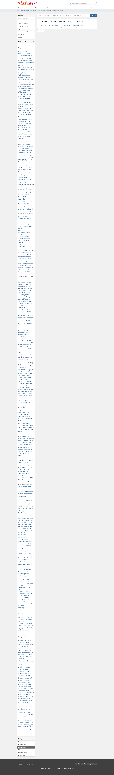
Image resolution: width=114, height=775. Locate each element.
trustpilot (28, 612)
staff (28, 566)
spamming (24, 564)
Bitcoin (28, 123)
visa (24, 642)
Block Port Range (25, 127)
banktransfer (26, 113)
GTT (32, 303)
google (19, 294)
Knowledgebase (39, 7)
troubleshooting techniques (26, 610)
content (25, 191)
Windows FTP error (27, 686)
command (21, 170)
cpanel (25, 203)
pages (20, 410)
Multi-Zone (29, 381)
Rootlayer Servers (21, 501)
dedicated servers (26, 229)
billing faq (20, 121)
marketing (27, 365)
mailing (30, 363)
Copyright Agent (23, 197)
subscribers (20, 580)
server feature (23, 535)
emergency (20, 248)
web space (24, 648)
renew (30, 480)
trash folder (31, 608)
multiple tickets (21, 385)
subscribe (31, 578)
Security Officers (21, 522)
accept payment (26, 71)
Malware (21, 365)
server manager (23, 537)
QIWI (23, 444)
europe (19, 256)
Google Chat (25, 295)
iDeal (23, 321)
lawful (30, 349)
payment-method (21, 423)
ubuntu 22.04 (29, 617)
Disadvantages (27, 236)
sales (19, 516)
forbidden (23, 273)
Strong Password (25, 578)
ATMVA (24, 104)
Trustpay (24, 612)
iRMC (21, 344)
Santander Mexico (24, 516)
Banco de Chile (21, 108)
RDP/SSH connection (29, 456)
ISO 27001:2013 (26, 344)
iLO (18, 323)
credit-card (21, 209)
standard (31, 566)
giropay (28, 292)
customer (24, 217)
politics (28, 429)
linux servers (27, 353)
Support (30, 7)
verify (23, 634)
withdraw (20, 728)
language (30, 346)
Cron (23, 211)
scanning (30, 516)
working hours (21, 730)
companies (30, 172)
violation (21, 638)
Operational (30, 405)
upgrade (20, 628)
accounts (24, 81)
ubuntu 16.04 (27, 616)
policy (25, 430)
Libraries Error (29, 350)
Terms (27, 598)
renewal (19, 482)
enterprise (28, 248)
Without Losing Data (26, 728)
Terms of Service (29, 764)
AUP (19, 106)
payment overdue (27, 421)
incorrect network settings (25, 325)
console (25, 189)
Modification (24, 375)
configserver (29, 175)
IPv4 (19, 344)
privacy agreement (24, 434)
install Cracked (28, 330)
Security (23, 520)
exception (29, 256)
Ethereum (28, 254)
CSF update (31, 213)
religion (26, 465)
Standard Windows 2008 (23, 567)
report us (23, 482)
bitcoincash (22, 126)
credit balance (26, 207)
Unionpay (25, 623)
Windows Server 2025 (27, 719)
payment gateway (24, 416)
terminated (20, 595)
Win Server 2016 (24, 661)
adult (29, 88)
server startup (21, 543)
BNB (24, 130)
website (20, 650)
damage (27, 221)
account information (25, 79)
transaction (26, 608)
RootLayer (30, 495)
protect (20, 442)
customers (21, 221)
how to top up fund (22, 319)
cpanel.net (20, 205)
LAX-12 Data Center (22, 350)
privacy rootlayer (23, 436)
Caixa (19, 142)
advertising (27, 90)
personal (21, 427)
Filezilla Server (23, 269)
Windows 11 (29, 665)
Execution (25, 258)
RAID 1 (22, 447)
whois (19, 654)
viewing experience (25, 636)
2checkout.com (21, 64)
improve (21, 323)
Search (94, 15)
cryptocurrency (23, 213)
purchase (20, 444)
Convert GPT (28, 192)
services (21, 554)
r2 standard (20, 446)
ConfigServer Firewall (22, 177)
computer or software (22, 175)
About (61, 7)
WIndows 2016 (27, 673)
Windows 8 (22, 680)
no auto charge (27, 395)
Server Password (26, 539)
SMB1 (23, 557)
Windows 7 (28, 678)
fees (19, 265)
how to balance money (29, 313)
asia (22, 104)
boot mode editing (22, 132)
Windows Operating (29, 688)
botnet (28, 132)
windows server (24, 692)
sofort (24, 560)
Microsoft (20, 371)
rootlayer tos (29, 503)
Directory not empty (27, 234)
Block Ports (31, 127)
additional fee (28, 84)
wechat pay (27, 650)
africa (25, 92)
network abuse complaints (28, 389)
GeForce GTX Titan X (25, 286)
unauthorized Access (28, 619)
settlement (26, 553)
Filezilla (19, 267)
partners (29, 410)
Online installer (27, 400)
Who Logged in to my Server (27, 652)
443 (19, 65)
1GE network (24, 50)
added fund (22, 84)
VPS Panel (24, 647)
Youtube (25, 732)
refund (27, 464)
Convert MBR (20, 194)
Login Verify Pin (30, 359)
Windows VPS (26, 726)
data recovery (24, 223)
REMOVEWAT (26, 480)
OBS (24, 397)
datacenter (20, 224)
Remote (29, 465)
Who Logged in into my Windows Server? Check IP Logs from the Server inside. (67, 26)
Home (19, 7)
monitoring (22, 379)
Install (27, 329)
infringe (29, 327)
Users (20, 634)
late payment (25, 349)
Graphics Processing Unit (23, 301)
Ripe (26, 491)
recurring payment (24, 460)
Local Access (22, 357)
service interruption (22, 546)
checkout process (25, 157)
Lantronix (20, 349)
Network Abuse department (23, 391)
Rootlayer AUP (23, 497)
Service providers (25, 550)
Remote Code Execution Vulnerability (25, 467)
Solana (26, 562)
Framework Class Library (27, 275)
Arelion (31, 102)
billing (30, 119)
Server (30, 526)
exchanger (20, 258)
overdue (26, 408)
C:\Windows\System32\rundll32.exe (25, 140)
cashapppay (26, 144)
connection (22, 185)
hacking (20, 306)
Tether (25, 602)
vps (21, 644)
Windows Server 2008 (26, 694)
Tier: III (30, 603)
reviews (23, 491)
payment (27, 414)
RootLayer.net (23, 511)
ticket (28, 603)
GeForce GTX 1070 (27, 282)
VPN (19, 644)
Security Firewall (29, 520)
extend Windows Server (23, 260)
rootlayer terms (23, 503)
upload (23, 628)
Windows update (25, 724)
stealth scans (27, 570)
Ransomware (20, 449)
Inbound (26, 323)
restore (19, 491)
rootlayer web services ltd (27, 506)
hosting (28, 312)
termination (27, 595)
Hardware (21, 308)
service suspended (27, 551)
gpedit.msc (20, 299)
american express (24, 99)
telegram (25, 589)
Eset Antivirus (26, 252)
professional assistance (23, 438)
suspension (25, 585)
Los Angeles (20, 361)
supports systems (23, 583)
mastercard (22, 367)
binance (25, 121)
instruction (28, 332)
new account (20, 395)
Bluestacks (20, 129)
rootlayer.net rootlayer (22, 515)
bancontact (26, 110)
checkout (20, 157)
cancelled (20, 144)
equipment (30, 250)
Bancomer (20, 110)
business (25, 136)
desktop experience (24, 233)
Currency (20, 215)
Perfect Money (23, 425)
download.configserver (22, 244)
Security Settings (21, 524)
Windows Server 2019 (22, 714)
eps (25, 250)
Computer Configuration (27, 174)
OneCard (22, 400)
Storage (19, 571)
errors (22, 252)
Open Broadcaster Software (25, 402)
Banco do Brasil (28, 108)
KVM (26, 347)
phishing (27, 427)
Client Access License (25, 162)
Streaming (21, 574)
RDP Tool (23, 456)
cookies (26, 195)
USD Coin (30, 628)
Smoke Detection (27, 557)
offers (26, 397)
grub (23, 303)
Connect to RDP (23, 182)
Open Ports (27, 404)
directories (20, 234)
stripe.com (29, 576)
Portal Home (20, 10)
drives (26, 246)
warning (19, 648)
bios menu (23, 123)
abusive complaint (26, 69)
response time (28, 486)
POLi (22, 429)
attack (27, 104)
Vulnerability (30, 646)
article (19, 104)
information (22, 327)
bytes (23, 138)
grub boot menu (28, 303)
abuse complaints (25, 67)
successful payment (22, 581)
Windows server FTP (22, 720)
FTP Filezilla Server (29, 279)
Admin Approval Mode (26, 86)
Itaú (30, 344)
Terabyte (20, 591)
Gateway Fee (26, 281)
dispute (28, 238)
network (21, 387)
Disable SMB (20, 236)
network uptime (27, 393)
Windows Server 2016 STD (25, 713)
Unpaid (23, 625)
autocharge (23, 106)
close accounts (27, 164)
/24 (20, 46)
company (20, 174)
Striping (19, 578)
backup (27, 106)
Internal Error (27, 336)
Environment (20, 250)
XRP (31, 730)
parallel (24, 410)
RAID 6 (32, 447)
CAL (22, 142)
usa (25, 628)
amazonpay (26, 96)
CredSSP (20, 211)
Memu (31, 369)
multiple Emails (29, 383)
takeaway (27, 587)
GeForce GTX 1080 (22, 284)
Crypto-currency (27, 211)
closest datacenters (22, 165)
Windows (32, 661)
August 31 (31, 104)
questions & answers (28, 444)
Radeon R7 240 (26, 446)
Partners (48, 7)
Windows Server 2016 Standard (24, 711)
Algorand (29, 94)
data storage (30, 223)
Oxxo (30, 408)
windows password (22, 690)
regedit (30, 464)
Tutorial (20, 614)
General (20, 288)
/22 (18, 46)
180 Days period (25, 48)
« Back (41, 31)
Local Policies (29, 357)
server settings (29, 541)
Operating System (23, 406)
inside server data (21, 329)
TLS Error (21, 605)
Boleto (27, 129)
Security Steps (23, 526)
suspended (20, 585)
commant (25, 172)
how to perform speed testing (27, 317)
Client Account (21, 164)
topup (31, 605)
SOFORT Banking (29, 559)
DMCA (20, 240)
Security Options (28, 522)
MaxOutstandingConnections (24, 369)
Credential (25, 205)
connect (25, 181)
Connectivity (26, 187)
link (19, 353)
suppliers (28, 581)
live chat (29, 355)
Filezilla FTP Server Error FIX (27, 267)
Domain (21, 243)
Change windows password (23, 150)
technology (20, 589)
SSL (26, 566)
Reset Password (21, 486)
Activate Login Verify (26, 82)
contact (22, 191)
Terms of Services (28, 599)
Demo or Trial (25, 230)
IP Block (24, 342)
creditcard (29, 209)
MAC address (25, 363)
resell (27, 482)
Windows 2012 (27, 669)
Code (27, 165)
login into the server (22, 359)
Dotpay (25, 242)
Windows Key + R (21, 688)
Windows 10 (22, 665)
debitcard (21, 226)
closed (32, 164)
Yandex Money (21, 732)
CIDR (28, 160)
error (19, 252)
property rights (28, 440)
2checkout (31, 62)
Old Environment (25, 399)
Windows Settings (25, 722)
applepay (27, 102)
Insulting (20, 334)
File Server (23, 265)
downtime (21, 247)
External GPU (25, 261)
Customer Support (24, 219)
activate (19, 82)
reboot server (22, 458)
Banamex (31, 106)
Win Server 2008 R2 (26, 656)
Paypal (27, 423)
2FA (25, 64)
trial (19, 610)
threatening (24, 603)
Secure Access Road (22, 518)
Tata (30, 587)
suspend (30, 584)
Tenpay (28, 589)
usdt (19, 630)
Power (23, 432)
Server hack (30, 535)
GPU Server (27, 299)
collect (20, 168)
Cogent (30, 165)
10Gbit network (24, 46)
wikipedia (23, 654)
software (21, 562)
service (30, 543)
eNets (24, 248)
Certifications (30, 146)
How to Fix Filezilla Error (23, 315)
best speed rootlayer (27, 117)
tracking (21, 608)
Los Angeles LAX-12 (27, 361)
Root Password (27, 493)
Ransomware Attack (28, 449)
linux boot (23, 353)
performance (31, 425)
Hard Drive (26, 305)
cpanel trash (29, 203)
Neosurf (26, 385)
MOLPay (28, 375)
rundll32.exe (30, 515)
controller (24, 192)
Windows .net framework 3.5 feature (25, 663)
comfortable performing (28, 167)
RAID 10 (25, 447)
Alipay (20, 96)
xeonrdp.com (27, 730)
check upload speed (29, 155)
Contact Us (20, 764)
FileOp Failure (28, 265)
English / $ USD (92, 764)
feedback (31, 263)
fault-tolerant (26, 263)
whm (33, 650)
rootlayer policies (29, 498)
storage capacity (25, 571)
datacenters (25, 224)
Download (29, 242)
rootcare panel (24, 495)
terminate (29, 593)
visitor (28, 642)
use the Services (24, 630)
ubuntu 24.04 (20, 619)
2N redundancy (29, 64)
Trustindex (20, 612)
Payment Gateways (22, 418)
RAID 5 (29, 447)
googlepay (26, 297)
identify (27, 321)
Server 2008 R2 (22, 528)
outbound (21, 408)
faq (22, 263)
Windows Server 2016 (26, 709)
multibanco (22, 383)
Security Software (28, 524)
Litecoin (24, 355)
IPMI (31, 343)
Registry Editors (21, 465)
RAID (30, 446)
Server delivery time (25, 532)
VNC (31, 642)
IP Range (28, 342)
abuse (28, 65)
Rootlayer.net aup (24, 513)
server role (21, 541)
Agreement (22, 94)
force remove (28, 273)
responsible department (23, 488)
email (29, 246)
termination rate (21, 597)
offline (29, 397)
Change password (28, 148)
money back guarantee (28, 377)
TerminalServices (21, 593)
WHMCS (20, 652)
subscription (27, 580)
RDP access (20, 451)
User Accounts (28, 632)
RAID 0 (19, 447)
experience (29, 258)
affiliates (21, 92)
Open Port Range (21, 404)
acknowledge (29, 81)
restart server (24, 489)
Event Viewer (24, 256)
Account (93, 7)
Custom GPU (24, 215)
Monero (20, 377)
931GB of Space (23, 65)
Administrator (23, 88)
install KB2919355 (21, 332)
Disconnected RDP (22, 238)
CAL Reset (27, 142)
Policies (55, 7)
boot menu (31, 129)
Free (19, 277)
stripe (25, 576)
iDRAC (32, 321)
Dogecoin (26, 240)
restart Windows (30, 489)
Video (27, 634)
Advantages (22, 90)
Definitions (20, 230)
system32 (21, 588)
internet (27, 340)
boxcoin (20, 134)
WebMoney (28, 648)
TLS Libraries (27, 605)
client (31, 160)
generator (25, 290)
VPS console (25, 644)
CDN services (22, 146)
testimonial (20, 601)
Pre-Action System (29, 432)
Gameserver (20, 281)
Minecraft (27, 373)
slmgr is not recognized (25, 556)
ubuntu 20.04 (23, 617)
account (25, 77)
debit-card (30, 224)
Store (24, 7)
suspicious (30, 585)
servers (25, 543)
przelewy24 (27, 442)
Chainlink (21, 148)
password (20, 412)
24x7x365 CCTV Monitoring (23, 62)
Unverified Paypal (29, 625)
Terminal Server (25, 591)
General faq (26, 288)
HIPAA (24, 311)
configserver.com (21, 179)
